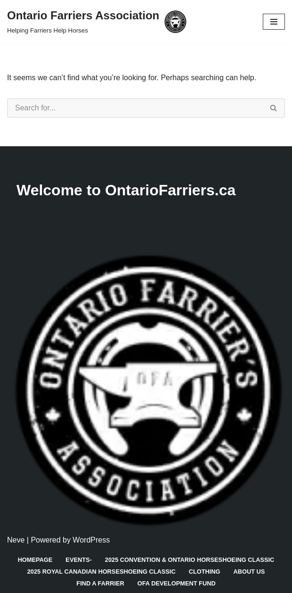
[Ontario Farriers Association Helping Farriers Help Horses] (97, 22)
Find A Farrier (100, 583)
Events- (78, 559)
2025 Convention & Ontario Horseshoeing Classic (190, 559)
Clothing (204, 571)
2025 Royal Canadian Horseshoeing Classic (101, 571)
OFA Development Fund (177, 583)
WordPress (91, 540)
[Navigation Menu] (274, 22)
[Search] (135, 108)
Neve (15, 540)
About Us (249, 571)
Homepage (35, 559)
